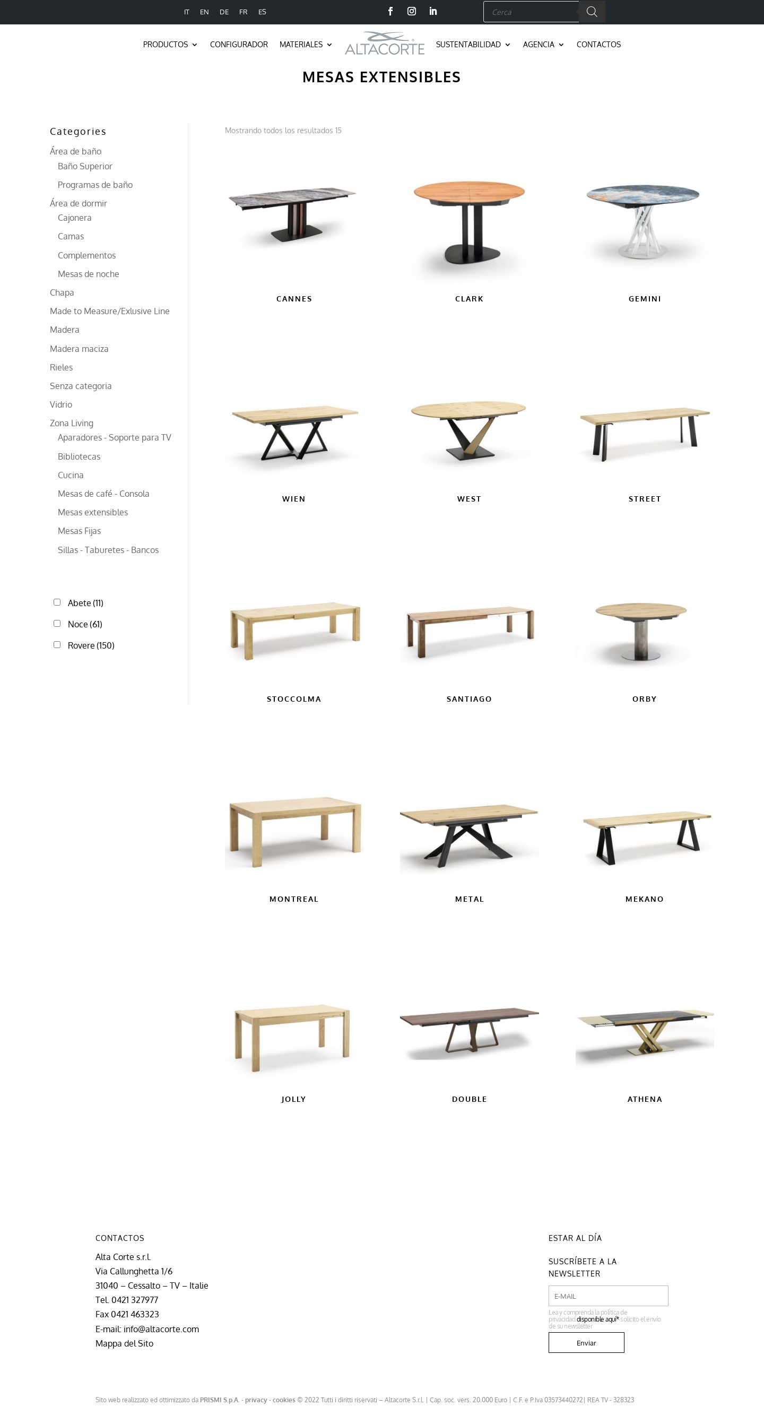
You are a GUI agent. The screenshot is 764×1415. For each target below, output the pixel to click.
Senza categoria (81, 386)
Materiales (301, 44)
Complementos (87, 255)
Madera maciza (79, 348)
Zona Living (71, 423)
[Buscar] (592, 11)
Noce (85, 624)
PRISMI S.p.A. (220, 1400)
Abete (85, 603)
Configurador (239, 44)
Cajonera (75, 217)
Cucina (71, 475)
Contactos (599, 44)
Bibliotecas (79, 456)
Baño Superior (85, 166)
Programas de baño (95, 184)
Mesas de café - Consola (104, 493)
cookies (284, 1400)
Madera (65, 329)
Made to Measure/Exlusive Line (110, 311)
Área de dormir (78, 203)
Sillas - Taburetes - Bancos (108, 550)
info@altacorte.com (161, 1329)
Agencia (538, 44)
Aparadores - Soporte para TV (114, 437)
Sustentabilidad (468, 44)
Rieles (61, 367)
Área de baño (75, 151)
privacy (256, 1400)
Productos (165, 44)
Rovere (91, 645)
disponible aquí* (598, 1319)
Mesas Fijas (79, 530)
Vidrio (61, 404)
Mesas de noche (88, 274)
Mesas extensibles (93, 512)
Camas (71, 236)
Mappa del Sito (124, 1343)
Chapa (62, 292)
